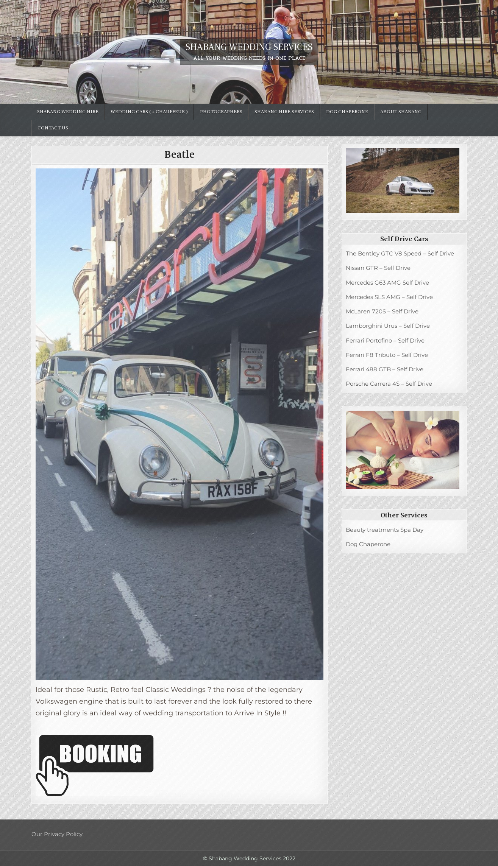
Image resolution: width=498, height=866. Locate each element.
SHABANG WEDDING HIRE (67, 112)
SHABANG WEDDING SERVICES (249, 47)
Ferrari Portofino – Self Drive (385, 340)
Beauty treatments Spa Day (384, 529)
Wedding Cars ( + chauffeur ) (149, 112)
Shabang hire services (284, 112)
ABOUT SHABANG (401, 112)
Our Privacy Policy (57, 834)
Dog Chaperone (347, 112)
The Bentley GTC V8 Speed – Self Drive (400, 253)
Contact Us (52, 128)
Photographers (221, 112)
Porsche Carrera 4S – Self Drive (389, 383)
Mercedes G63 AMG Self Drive (387, 282)
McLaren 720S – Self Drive (382, 311)
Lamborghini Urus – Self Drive (388, 325)
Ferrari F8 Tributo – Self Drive (387, 354)
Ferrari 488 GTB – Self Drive (384, 369)
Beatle (179, 154)
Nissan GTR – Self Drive (378, 267)
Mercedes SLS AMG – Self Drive (389, 297)
